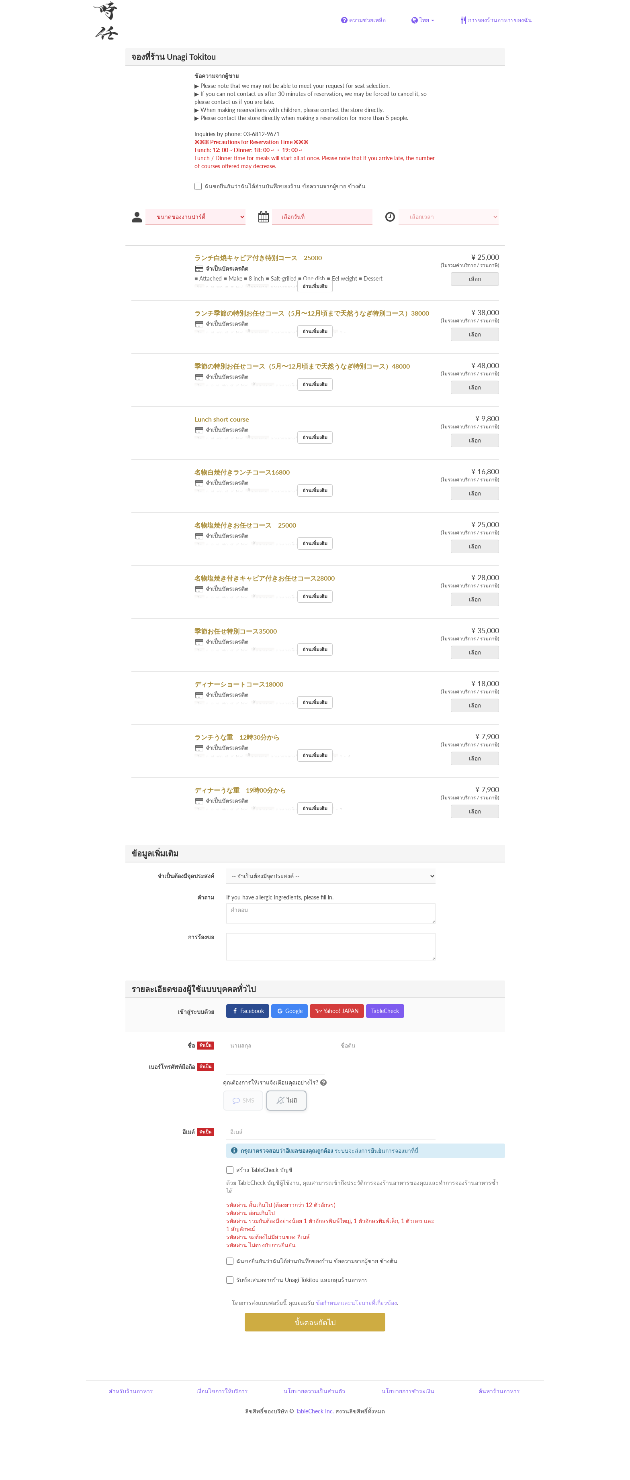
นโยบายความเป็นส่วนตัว (314, 1391)
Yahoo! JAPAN (337, 1010)
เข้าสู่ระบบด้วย (196, 1011)
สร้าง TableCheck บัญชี (259, 1170)
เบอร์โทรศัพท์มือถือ (181, 1067)
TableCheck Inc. (315, 1411)
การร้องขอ (201, 937)
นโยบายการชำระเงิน (408, 1391)
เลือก (477, 278)
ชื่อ (201, 1046)
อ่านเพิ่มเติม (315, 286)
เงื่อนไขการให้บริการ (222, 1391)
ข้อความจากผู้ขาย (216, 75)
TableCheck (385, 1010)
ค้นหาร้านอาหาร (499, 1391)
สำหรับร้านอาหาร (131, 1391)
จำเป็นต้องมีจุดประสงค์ (186, 876)
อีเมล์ (198, 1132)
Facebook (247, 1010)
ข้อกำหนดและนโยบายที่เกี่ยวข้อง (356, 1303)
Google (289, 1010)
